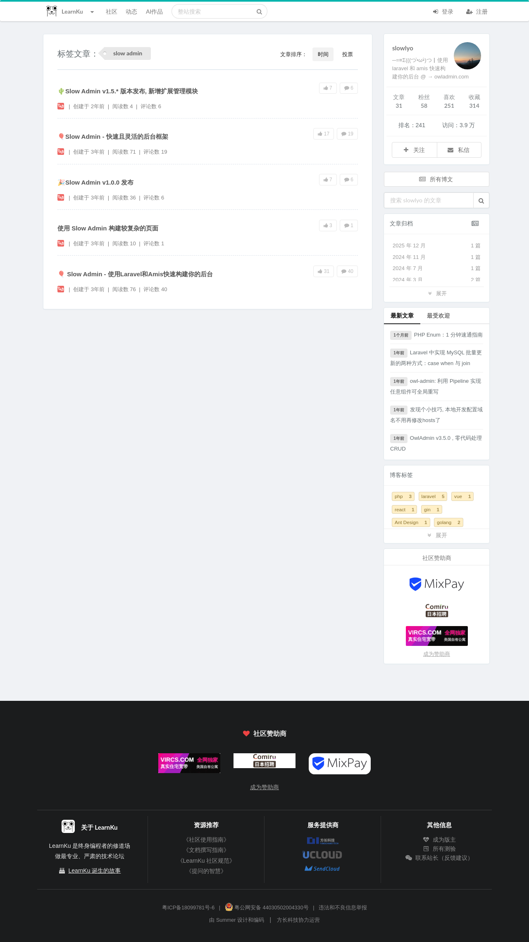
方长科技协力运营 (298, 920)
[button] (481, 200)
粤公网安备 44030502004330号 (267, 908)
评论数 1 (153, 243)
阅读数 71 (125, 152)
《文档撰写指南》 (206, 850)
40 (347, 271)
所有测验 (439, 848)
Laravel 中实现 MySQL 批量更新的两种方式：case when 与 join (436, 357)
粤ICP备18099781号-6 (188, 908)
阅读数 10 (125, 243)
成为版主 (439, 839)
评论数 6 (151, 106)
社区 (111, 11)
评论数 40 (155, 289)
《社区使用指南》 (206, 839)
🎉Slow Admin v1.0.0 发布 (95, 182)
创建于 (89, 106)
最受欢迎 (438, 315)
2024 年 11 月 (437, 257)
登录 (442, 11)
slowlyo (402, 48)
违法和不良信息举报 (343, 908)
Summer (226, 920)
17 (323, 134)
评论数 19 (155, 152)
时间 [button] (323, 54)
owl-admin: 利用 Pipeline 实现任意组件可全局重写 (435, 386)
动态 (131, 11)
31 (323, 271)
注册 (477, 11)
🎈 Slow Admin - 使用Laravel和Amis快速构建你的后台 (135, 274)
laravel (433, 496)
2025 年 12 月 (437, 245)
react (404, 509)
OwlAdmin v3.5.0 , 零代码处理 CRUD (436, 443)
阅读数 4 (123, 106)
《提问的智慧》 (206, 871)
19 (347, 134)
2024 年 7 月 (437, 268)
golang (448, 522)
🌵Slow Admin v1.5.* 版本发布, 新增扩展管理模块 (127, 91)
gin (431, 509)
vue (462, 496)
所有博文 (436, 179)
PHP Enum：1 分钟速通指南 (436, 335)
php (403, 496)
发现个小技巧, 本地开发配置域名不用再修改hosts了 (436, 414)
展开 (436, 293)
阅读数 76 (125, 289)
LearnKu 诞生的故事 (95, 870)
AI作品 (154, 11)
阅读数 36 (125, 198)
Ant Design (411, 522)
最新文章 (402, 315)
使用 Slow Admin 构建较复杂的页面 (107, 228)
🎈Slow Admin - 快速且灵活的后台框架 (112, 136)
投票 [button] (347, 54)
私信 (458, 149)
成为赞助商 (436, 654)
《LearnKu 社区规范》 (206, 860)
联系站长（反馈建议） (439, 857)
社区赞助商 (264, 733)
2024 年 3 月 (437, 280)
